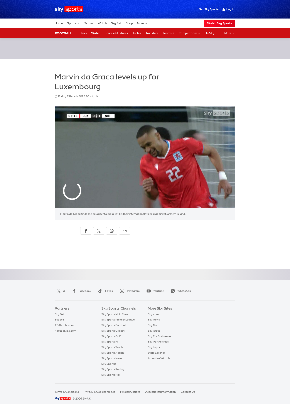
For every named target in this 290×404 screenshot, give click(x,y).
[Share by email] (124, 226)
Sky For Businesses (159, 331)
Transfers (152, 33)
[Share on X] (98, 226)
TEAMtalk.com (64, 320)
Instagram (129, 286)
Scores (89, 23)
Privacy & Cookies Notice (99, 387)
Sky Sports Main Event (115, 309)
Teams (168, 33)
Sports (73, 23)
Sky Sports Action (112, 348)
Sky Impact (155, 342)
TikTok (105, 286)
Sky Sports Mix (110, 370)
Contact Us (188, 387)
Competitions (189, 33)
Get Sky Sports (208, 9)
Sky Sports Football (113, 320)
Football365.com (65, 326)
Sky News (154, 315)
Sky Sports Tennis (112, 342)
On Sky (209, 33)
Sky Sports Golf (111, 331)
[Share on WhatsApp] (111, 226)
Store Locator (156, 348)
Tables (136, 33)
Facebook (80, 286)
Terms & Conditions (67, 387)
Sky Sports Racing (112, 364)
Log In (228, 9)
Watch (102, 23)
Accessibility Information (160, 387)
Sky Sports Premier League (118, 315)
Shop (129, 23)
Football (63, 33)
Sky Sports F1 (109, 337)
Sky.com (153, 309)
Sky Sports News (111, 354)
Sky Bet (116, 23)
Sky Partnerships (158, 337)
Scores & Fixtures (116, 33)
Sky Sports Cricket (112, 326)
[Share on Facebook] (85, 226)
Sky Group (154, 326)
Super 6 (59, 315)
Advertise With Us (159, 354)
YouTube (154, 286)
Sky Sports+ (108, 359)
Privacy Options (130, 387)
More (142, 23)
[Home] (69, 9)
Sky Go (152, 320)
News (83, 33)
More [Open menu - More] (229, 33)
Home (59, 23)
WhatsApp (180, 286)
